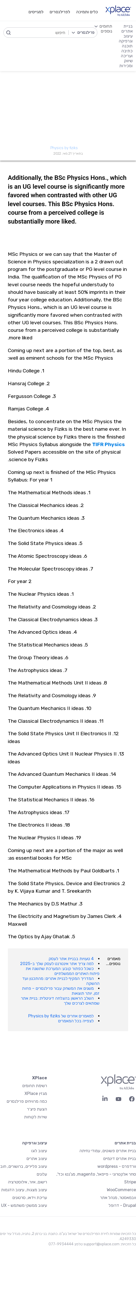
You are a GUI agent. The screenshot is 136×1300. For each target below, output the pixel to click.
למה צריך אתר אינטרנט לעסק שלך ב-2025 (57, 963)
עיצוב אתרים (36, 1158)
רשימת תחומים (34, 1085)
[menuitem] (103, 45)
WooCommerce (121, 1189)
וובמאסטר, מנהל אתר (118, 1197)
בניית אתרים (125, 1142)
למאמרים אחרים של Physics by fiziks (61, 1015)
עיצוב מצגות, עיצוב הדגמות (24, 1189)
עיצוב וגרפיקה (34, 1142)
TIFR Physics (108, 444)
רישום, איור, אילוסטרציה (27, 1181)
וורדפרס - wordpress (116, 1166)
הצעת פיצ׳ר (37, 1109)
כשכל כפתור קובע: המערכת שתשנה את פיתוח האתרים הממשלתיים (62, 971)
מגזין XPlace (36, 1093)
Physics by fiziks (64, 148)
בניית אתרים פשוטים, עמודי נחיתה (107, 1150)
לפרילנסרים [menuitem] (60, 11)
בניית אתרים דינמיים (119, 1158)
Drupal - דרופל (122, 1205)
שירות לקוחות (35, 1116)
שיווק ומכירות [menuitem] (126, 63)
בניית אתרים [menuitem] (127, 29)
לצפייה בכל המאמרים (76, 1020)
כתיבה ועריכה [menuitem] (127, 53)
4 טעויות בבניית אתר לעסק (71, 958)
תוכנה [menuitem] (127, 45)
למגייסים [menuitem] (35, 11)
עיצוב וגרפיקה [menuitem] (126, 38)
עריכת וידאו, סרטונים (29, 1197)
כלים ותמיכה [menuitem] (87, 11)
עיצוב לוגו (39, 1150)
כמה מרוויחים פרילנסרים (27, 1101)
